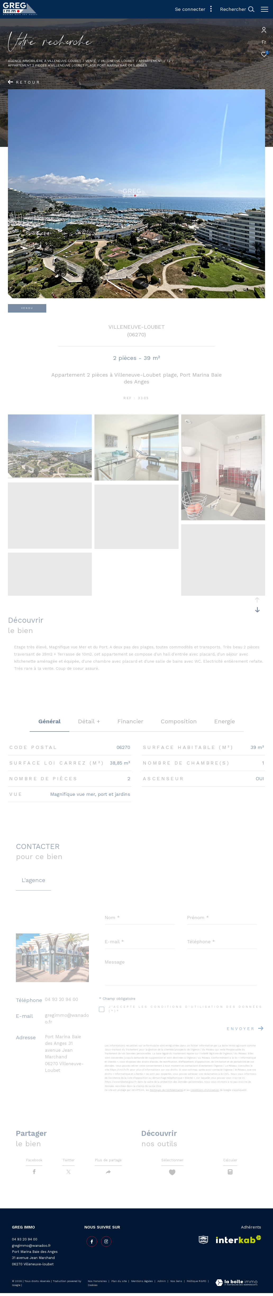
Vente (90, 61)
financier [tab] (130, 721)
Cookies (93, 1287)
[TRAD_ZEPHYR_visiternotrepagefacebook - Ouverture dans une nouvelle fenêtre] (89, 1243)
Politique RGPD (196, 1284)
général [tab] (49, 721)
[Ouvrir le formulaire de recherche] (237, 9)
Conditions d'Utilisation (204, 1090)
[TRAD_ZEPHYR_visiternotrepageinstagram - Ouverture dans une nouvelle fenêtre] (104, 1243)
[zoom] (50, 476)
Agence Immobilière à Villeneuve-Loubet (44, 61)
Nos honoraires (97, 1284)
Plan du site (119, 1284)
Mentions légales (142, 1284)
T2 (168, 61)
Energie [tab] (224, 721)
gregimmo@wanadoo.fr (31, 1248)
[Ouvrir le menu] (264, 9)
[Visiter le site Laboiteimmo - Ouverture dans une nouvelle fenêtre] (236, 1286)
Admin (162, 1284)
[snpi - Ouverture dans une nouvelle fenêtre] (203, 1242)
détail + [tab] (89, 721)
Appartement (150, 61)
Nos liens (176, 1284)
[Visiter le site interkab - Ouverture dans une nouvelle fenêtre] (237, 1242)
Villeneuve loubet (117, 61)
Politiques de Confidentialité (166, 1090)
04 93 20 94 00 (61, 999)
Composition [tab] (179, 721)
